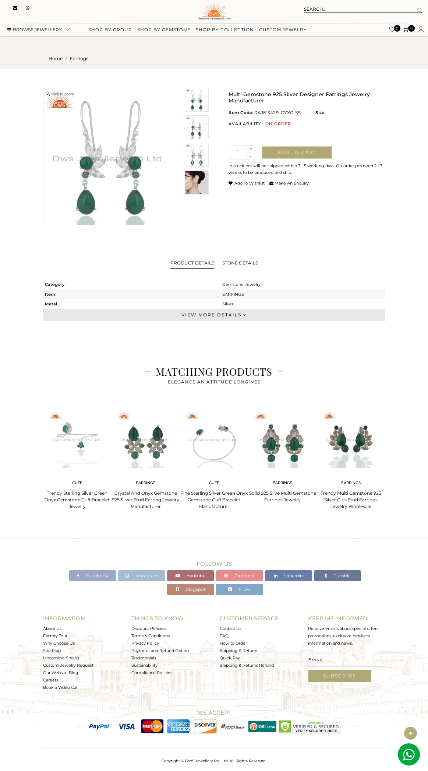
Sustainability (144, 665)
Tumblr (337, 575)
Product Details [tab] (192, 263)
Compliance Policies (151, 672)
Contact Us (230, 628)
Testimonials (143, 657)
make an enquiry (289, 183)
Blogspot (191, 589)
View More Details (214, 315)
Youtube (190, 575)
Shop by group (110, 30)
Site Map (52, 650)
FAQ (224, 635)
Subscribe (339, 676)
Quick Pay (230, 657)
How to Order (233, 643)
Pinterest (239, 575)
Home (56, 58)
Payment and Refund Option (160, 650)
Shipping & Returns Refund (247, 665)
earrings (79, 58)
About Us (52, 628)
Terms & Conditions (150, 635)
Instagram (141, 575)
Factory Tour (55, 635)
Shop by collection (225, 30)
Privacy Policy (145, 643)
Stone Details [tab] (240, 263)
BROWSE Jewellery (34, 30)
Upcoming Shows (61, 657)
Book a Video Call (60, 687)
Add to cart (297, 152)
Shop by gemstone (164, 30)
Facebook (92, 575)
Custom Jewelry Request (68, 665)
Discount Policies (148, 628)
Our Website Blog (60, 672)
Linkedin (288, 575)
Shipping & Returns (239, 650)
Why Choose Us (59, 643)
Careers (50, 680)
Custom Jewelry (283, 30)
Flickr (239, 589)
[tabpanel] (77, 457)
